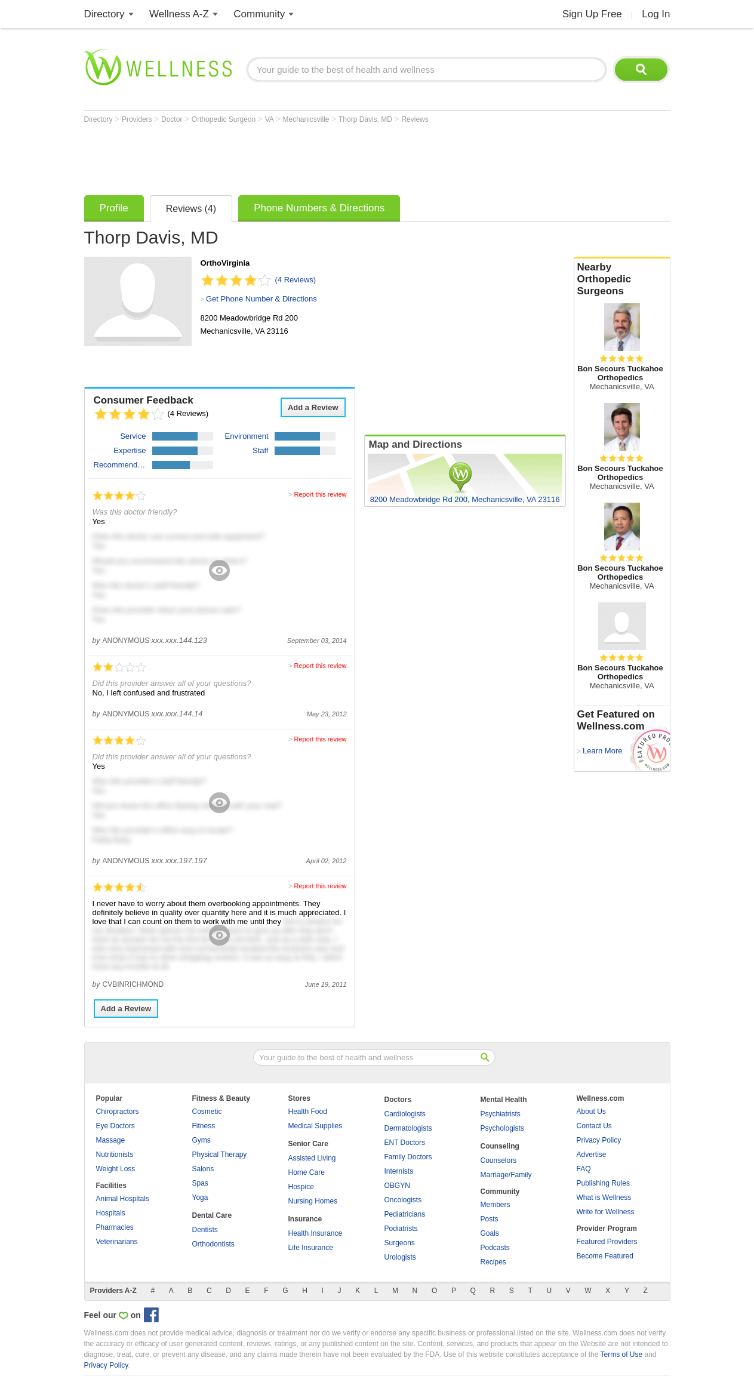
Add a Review (313, 407)
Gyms (201, 1140)
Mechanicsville (307, 119)
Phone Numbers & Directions (319, 208)
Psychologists (502, 1128)
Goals (490, 1233)
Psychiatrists (501, 1114)
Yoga (200, 1197)
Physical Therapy (219, 1154)
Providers (138, 119)
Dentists (205, 1230)
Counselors (499, 1160)
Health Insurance (315, 1233)
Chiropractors (117, 1111)
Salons (203, 1169)
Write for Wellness (606, 1212)
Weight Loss (116, 1169)
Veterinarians (117, 1242)
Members (495, 1204)
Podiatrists (401, 1228)
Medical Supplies (315, 1126)
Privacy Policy (599, 1140)
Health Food (307, 1111)
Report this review (320, 494)
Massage (110, 1140)
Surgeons (399, 1243)
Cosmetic (207, 1111)
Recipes (493, 1262)
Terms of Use (621, 1354)
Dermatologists (408, 1128)
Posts (489, 1219)
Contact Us (594, 1126)
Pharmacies (115, 1227)
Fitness (204, 1126)
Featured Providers (607, 1242)
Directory (104, 14)
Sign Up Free (592, 14)
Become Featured (605, 1256)
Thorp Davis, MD (366, 119)
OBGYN (397, 1185)
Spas (200, 1183)
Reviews (414, 119)
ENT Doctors (404, 1142)
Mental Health (504, 1099)
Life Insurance (310, 1247)
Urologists (400, 1257)
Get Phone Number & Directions (261, 298)
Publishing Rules (603, 1183)
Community (259, 14)
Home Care (306, 1172)
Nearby (622, 279)
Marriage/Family (506, 1175)
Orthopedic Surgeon (225, 119)
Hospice (301, 1187)
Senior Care (308, 1144)
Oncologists (403, 1200)
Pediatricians (405, 1214)
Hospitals (110, 1213)
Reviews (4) (191, 209)
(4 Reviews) (295, 279)
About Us (591, 1111)
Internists (399, 1171)
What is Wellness (604, 1197)
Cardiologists (405, 1114)
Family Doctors (408, 1157)
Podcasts (495, 1247)
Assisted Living (312, 1158)
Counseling (500, 1146)
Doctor (172, 119)
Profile (114, 208)
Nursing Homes (313, 1201)
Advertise (592, 1154)
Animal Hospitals (122, 1199)
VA (270, 119)
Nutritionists (115, 1154)
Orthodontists (213, 1244)
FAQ (584, 1169)
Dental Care (212, 1215)
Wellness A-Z (179, 14)
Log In (656, 14)
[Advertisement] (301, 156)
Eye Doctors (115, 1126)
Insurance (305, 1219)
